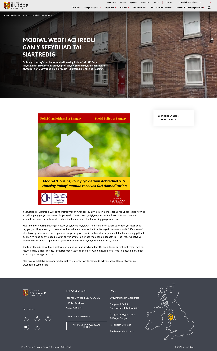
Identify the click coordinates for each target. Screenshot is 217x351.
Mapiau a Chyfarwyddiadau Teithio (86, 326)
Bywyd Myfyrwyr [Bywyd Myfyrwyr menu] (91, 7)
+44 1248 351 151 (75, 302)
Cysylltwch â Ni (74, 307)
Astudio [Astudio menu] (75, 7)
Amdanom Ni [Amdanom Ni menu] (139, 7)
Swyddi (156, 2)
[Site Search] (209, 7)
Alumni (123, 2)
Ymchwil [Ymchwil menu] (123, 7)
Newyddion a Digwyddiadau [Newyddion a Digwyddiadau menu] (189, 7)
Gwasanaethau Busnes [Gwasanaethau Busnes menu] (160, 7)
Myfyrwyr (133, 2)
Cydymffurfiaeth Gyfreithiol (124, 297)
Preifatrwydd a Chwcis (122, 331)
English (169, 2)
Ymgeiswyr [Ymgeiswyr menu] (109, 7)
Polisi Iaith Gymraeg (120, 324)
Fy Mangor (145, 2)
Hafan (6, 15)
